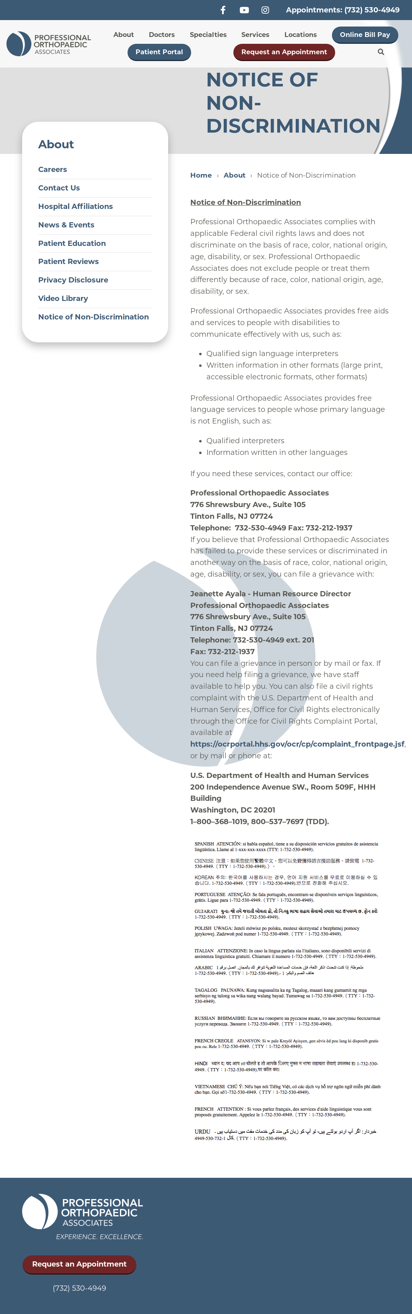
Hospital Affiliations (75, 206)
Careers (52, 169)
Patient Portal (159, 52)
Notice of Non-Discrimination (93, 317)
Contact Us (59, 188)
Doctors (162, 35)
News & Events (66, 225)
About (123, 35)
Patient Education (72, 243)
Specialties (208, 35)
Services (255, 35)
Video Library (63, 298)
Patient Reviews (68, 261)
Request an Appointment (284, 52)
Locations (300, 35)
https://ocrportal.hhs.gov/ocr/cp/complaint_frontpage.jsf (297, 744)
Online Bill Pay (365, 35)
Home (201, 175)
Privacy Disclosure (73, 280)
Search (381, 52)
